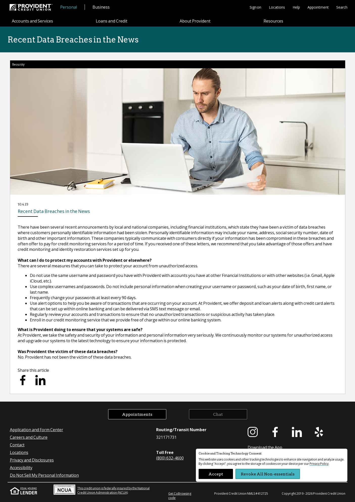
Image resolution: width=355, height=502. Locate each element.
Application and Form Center (36, 429)
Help (296, 7)
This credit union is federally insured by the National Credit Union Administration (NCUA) (102, 490)
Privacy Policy (319, 464)
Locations (277, 7)
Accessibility (21, 467)
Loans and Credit (111, 21)
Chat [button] (218, 414)
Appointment (318, 7)
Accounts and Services (32, 21)
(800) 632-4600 (170, 458)
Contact (17, 444)
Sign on (255, 7)
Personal (68, 7)
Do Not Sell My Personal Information (44, 475)
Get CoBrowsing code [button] (179, 496)
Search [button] (341, 7)
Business (101, 7)
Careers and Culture (29, 437)
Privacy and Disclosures (32, 460)
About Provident (195, 21)
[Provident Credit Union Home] (31, 7)
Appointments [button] (137, 414)
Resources (273, 21)
